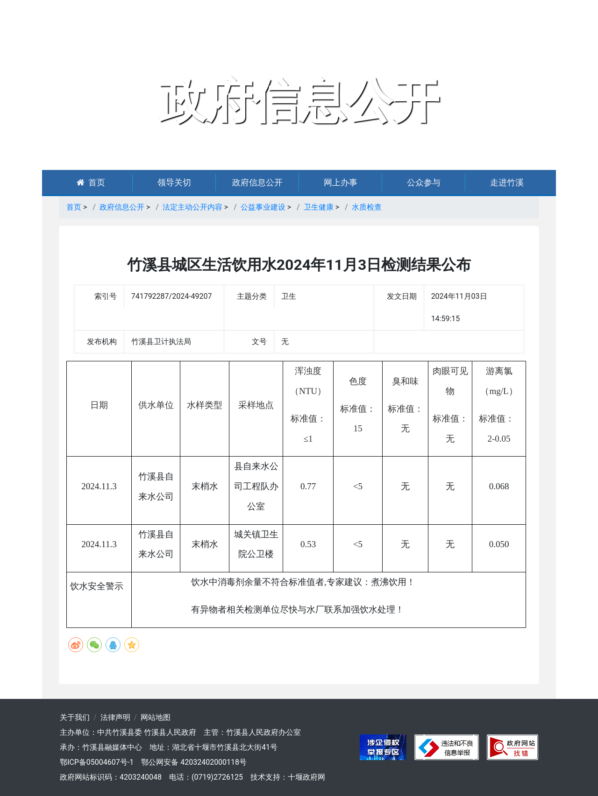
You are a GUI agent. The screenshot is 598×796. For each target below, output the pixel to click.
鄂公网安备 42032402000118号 (194, 762)
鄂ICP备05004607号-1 (97, 762)
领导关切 (174, 182)
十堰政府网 (306, 777)
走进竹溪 (507, 182)
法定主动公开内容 (192, 207)
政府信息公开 (257, 182)
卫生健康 (319, 207)
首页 (91, 182)
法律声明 (115, 717)
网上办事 (340, 182)
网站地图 (156, 717)
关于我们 (75, 717)
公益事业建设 (263, 207)
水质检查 (367, 207)
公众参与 (424, 182)
